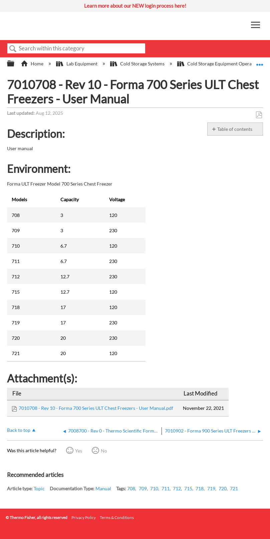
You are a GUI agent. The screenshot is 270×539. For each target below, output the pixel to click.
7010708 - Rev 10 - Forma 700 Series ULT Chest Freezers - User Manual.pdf (96, 408)
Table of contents (234, 129)
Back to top (18, 430)
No (104, 451)
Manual (103, 488)
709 (143, 488)
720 (223, 488)
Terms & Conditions (117, 517)
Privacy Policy (83, 517)
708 (131, 488)
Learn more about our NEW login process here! (135, 6)
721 (234, 488)
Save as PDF (259, 114)
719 (211, 488)
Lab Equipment (77, 63)
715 (188, 488)
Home (32, 63)
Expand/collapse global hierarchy (15, 63)
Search (13, 49)
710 (154, 488)
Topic (39, 488)
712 (177, 488)
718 (200, 488)
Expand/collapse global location (259, 61)
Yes (78, 451)
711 (166, 488)
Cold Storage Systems (138, 63)
